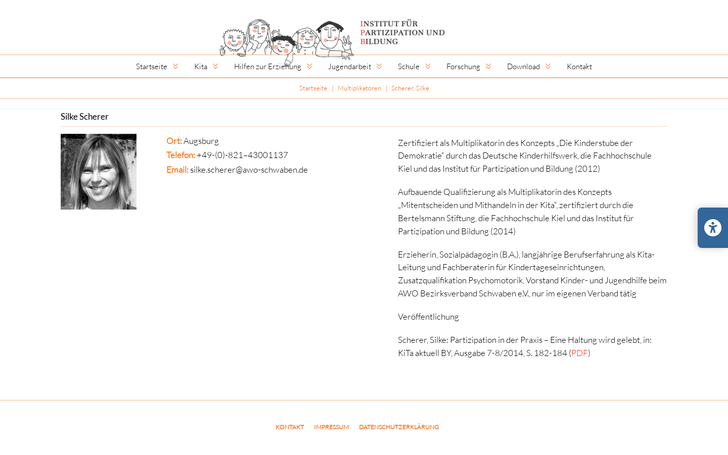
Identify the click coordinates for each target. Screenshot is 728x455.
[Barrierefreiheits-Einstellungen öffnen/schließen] (713, 228)
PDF (579, 352)
